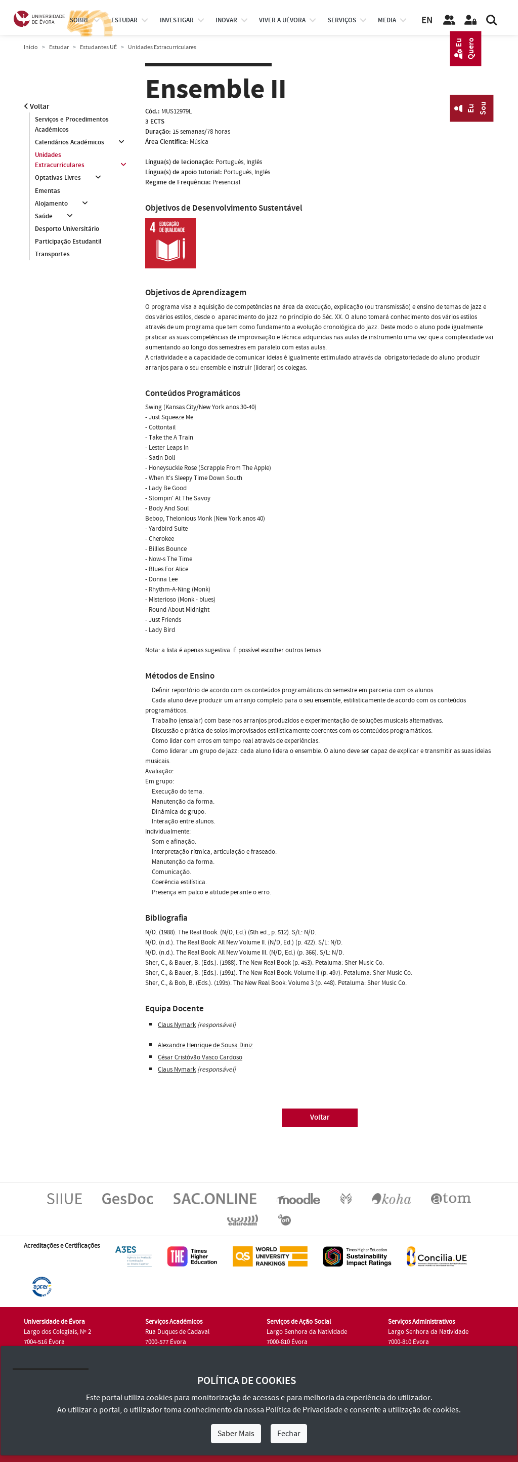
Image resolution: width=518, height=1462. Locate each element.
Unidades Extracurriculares (59, 160)
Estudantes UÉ (98, 47)
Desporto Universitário (67, 229)
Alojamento (51, 203)
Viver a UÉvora (282, 20)
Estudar (59, 47)
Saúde (44, 216)
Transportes (52, 254)
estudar (124, 20)
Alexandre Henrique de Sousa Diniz (205, 1045)
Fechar (288, 1434)
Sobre (80, 20)
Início (31, 47)
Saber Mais (236, 1434)
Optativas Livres (58, 178)
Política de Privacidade (304, 1410)
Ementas (47, 190)
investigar (177, 20)
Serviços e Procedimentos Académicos (72, 124)
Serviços (342, 20)
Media (387, 20)
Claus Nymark (177, 1025)
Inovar (226, 20)
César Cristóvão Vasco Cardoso (200, 1057)
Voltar (37, 106)
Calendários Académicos (69, 142)
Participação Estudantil (68, 242)
